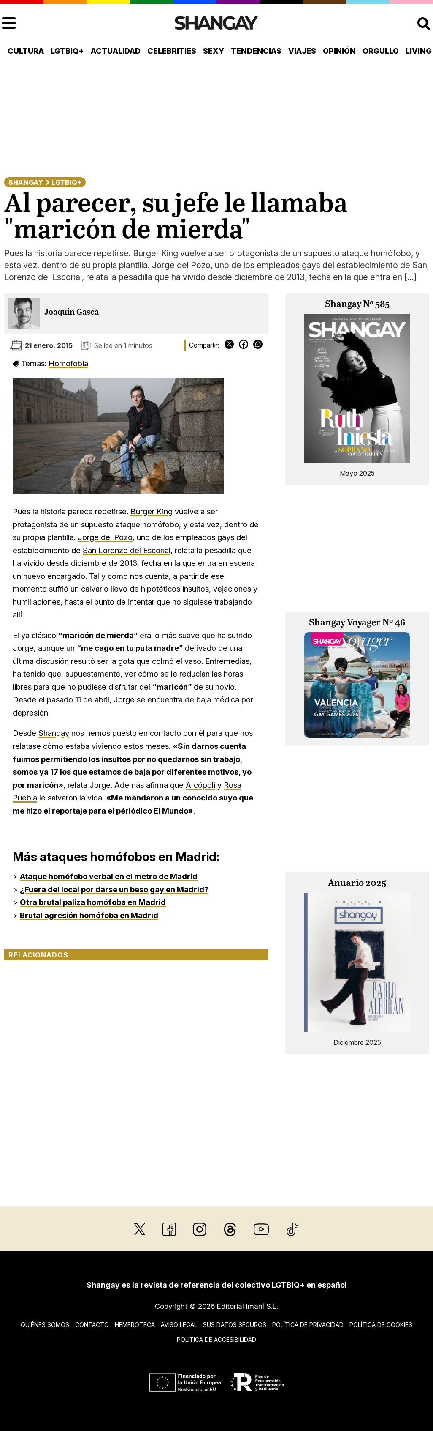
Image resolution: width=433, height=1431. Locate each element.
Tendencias (256, 51)
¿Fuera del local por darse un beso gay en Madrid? (114, 889)
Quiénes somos (45, 1324)
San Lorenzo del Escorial (126, 550)
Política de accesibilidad (216, 1339)
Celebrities (171, 51)
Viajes (302, 51)
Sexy (213, 51)
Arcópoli (200, 785)
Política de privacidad (308, 1324)
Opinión (339, 51)
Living (419, 51)
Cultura (26, 51)
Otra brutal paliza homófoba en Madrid (93, 902)
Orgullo (381, 51)
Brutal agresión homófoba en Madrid (89, 915)
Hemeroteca (135, 1324)
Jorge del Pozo (105, 537)
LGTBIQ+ (67, 51)
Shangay (25, 182)
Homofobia (68, 363)
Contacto (92, 1324)
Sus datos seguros (234, 1324)
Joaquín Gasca (71, 312)
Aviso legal (179, 1324)
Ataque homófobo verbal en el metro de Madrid (109, 876)
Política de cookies (380, 1324)
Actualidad (116, 51)
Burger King (151, 511)
